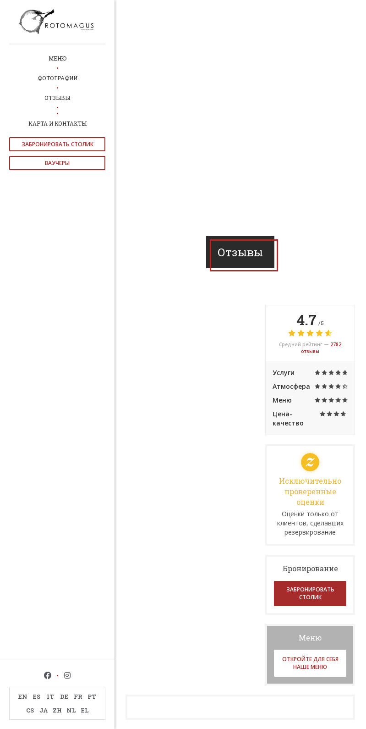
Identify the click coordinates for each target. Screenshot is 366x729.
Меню (57, 58)
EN (22, 696)
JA (43, 710)
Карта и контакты (57, 123)
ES (36, 696)
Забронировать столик (57, 144)
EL (85, 710)
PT (91, 696)
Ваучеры (57, 163)
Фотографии (57, 78)
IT (50, 696)
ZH (57, 710)
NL (71, 710)
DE (64, 696)
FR (78, 696)
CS (30, 710)
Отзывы (57, 97)
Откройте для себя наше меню (310, 663)
